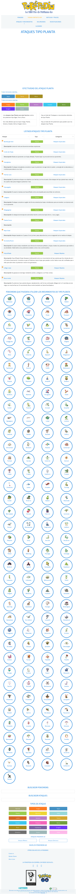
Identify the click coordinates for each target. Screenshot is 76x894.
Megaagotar (7, 210)
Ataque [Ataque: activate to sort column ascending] (4, 136)
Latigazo (6, 197)
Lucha (18, 818)
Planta (22, 104)
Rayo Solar (7, 230)
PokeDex (20, 17)
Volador (50, 104)
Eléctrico (38, 813)
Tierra (22, 96)
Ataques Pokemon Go (38, 836)
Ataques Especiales (59, 141)
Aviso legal (43, 892)
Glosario (39, 26)
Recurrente (7, 278)
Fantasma (38, 827)
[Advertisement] (38, 60)
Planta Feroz (8, 220)
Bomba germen (8, 141)
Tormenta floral (8, 241)
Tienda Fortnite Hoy (35, 17)
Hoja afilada (7, 253)
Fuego (8, 104)
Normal (17, 808)
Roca (36, 96)
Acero (22, 109)
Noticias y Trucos (52, 17)
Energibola (7, 162)
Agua (8, 96)
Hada (58, 832)
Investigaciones (55, 22)
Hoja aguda (7, 187)
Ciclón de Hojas (8, 152)
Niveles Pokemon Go (38, 845)
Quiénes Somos (13, 856)
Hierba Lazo (7, 174)
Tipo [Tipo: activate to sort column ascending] (36, 136)
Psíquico (38, 823)
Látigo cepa (7, 268)
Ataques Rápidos (59, 253)
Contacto (11, 853)
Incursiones (41, 22)
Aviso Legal (12, 859)
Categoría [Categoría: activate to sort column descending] (58, 136)
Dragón (8, 109)
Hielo (58, 813)
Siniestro (17, 832)
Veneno (36, 104)
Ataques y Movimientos (24, 22)
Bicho (63, 104)
